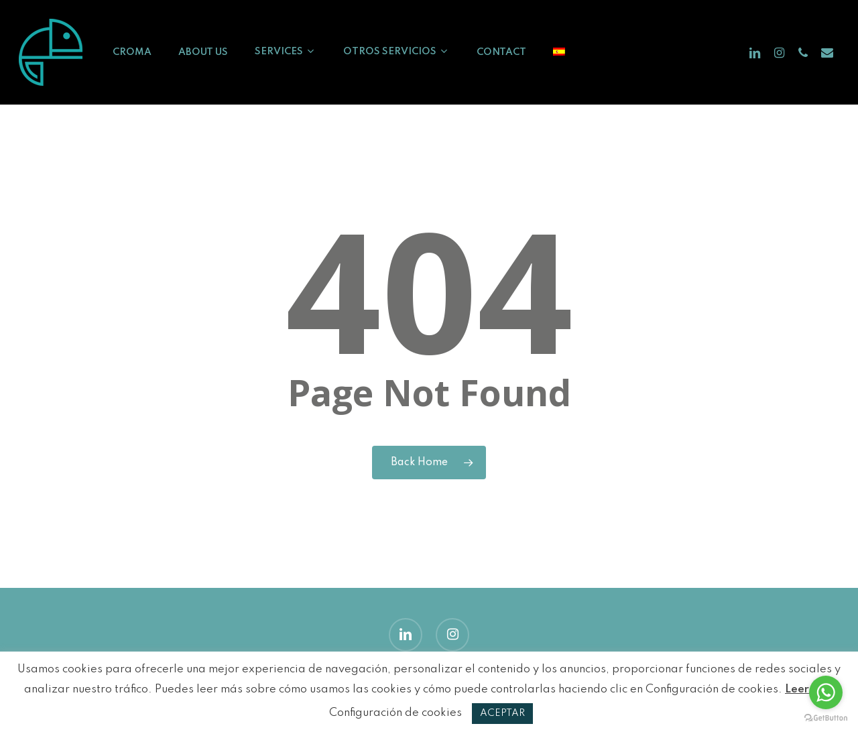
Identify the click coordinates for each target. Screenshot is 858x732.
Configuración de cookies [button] (395, 713)
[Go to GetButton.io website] (825, 718)
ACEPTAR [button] (502, 713)
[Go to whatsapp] (826, 692)
